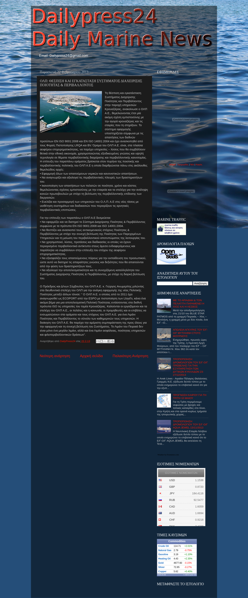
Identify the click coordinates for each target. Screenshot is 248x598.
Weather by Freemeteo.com (168, 455)
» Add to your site (190, 575)
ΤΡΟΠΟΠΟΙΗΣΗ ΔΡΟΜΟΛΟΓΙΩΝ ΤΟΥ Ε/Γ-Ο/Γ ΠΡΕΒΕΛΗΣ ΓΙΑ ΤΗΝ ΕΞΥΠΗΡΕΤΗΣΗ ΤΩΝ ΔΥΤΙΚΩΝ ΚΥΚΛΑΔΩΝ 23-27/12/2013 (190, 367)
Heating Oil (164, 558)
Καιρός (199, 164)
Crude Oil (163, 546)
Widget (172, 164)
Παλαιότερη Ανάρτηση (130, 356)
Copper (162, 571)
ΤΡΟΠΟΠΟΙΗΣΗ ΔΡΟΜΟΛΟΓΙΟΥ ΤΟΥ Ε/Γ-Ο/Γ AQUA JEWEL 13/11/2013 (190, 424)
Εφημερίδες (183, 164)
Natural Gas (164, 550)
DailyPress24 (68, 341)
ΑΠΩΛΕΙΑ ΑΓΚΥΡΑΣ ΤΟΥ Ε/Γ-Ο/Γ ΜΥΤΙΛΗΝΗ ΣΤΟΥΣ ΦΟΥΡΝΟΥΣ (190, 332)
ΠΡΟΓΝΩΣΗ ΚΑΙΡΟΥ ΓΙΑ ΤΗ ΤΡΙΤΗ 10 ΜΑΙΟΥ (189, 397)
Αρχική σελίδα (91, 356)
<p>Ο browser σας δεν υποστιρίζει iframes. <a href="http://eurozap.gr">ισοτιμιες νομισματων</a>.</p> (181, 497)
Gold (161, 563)
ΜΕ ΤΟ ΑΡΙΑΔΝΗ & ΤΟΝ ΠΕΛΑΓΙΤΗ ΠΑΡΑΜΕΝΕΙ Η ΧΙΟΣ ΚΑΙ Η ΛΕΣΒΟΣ (188, 303)
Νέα (192, 164)
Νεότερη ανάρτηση (55, 356)
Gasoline (163, 554)
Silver (161, 567)
